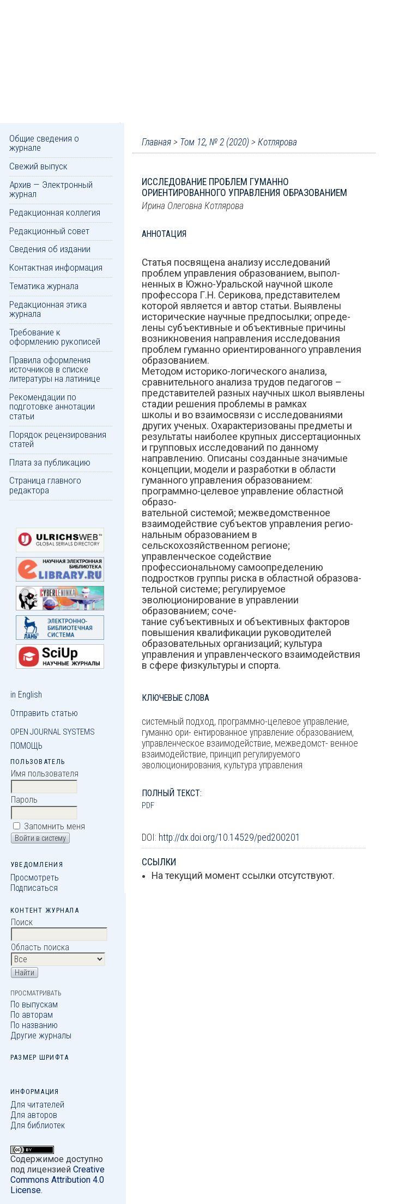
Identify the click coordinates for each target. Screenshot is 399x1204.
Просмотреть (34, 877)
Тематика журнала (43, 285)
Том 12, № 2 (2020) (214, 142)
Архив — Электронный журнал (51, 189)
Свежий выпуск (38, 166)
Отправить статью (44, 713)
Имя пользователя (44, 773)
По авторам (31, 1015)
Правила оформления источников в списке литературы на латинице (54, 369)
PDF (148, 805)
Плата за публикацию (49, 462)
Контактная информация (55, 267)
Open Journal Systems (52, 732)
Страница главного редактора (45, 485)
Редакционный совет (49, 230)
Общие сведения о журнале (44, 143)
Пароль (24, 799)
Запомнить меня (54, 826)
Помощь (26, 746)
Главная (156, 142)
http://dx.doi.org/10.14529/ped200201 (229, 837)
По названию (34, 1025)
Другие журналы (40, 1035)
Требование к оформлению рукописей (54, 337)
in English (26, 694)
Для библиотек (37, 1125)
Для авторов (33, 1115)
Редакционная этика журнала (48, 309)
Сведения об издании (49, 248)
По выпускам (34, 1004)
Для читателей (37, 1104)
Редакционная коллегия (54, 212)
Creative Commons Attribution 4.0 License (57, 1179)
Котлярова (277, 142)
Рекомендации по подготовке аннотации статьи (52, 406)
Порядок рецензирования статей (57, 439)
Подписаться (34, 888)
